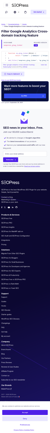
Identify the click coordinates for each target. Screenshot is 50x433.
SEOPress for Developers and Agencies (15, 266)
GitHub (25, 67)
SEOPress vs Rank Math (10, 284)
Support (4, 297)
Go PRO (24, 96)
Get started (38, 12)
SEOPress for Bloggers (9, 258)
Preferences (25, 425)
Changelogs (5, 323)
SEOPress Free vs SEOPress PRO (13, 279)
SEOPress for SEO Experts (10, 271)
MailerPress (5, 389)
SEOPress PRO (6, 223)
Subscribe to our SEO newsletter (13, 380)
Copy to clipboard (12, 74)
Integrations (5, 240)
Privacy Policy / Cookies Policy (24, 430)
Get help (4, 332)
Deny (25, 419)
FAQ (2, 327)
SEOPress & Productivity (10, 275)
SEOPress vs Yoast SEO (10, 288)
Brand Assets (6, 349)
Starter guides (6, 314)
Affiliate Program (7, 371)
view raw (44, 65)
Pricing (3, 244)
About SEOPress (7, 345)
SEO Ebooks (5, 310)
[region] (25, 57)
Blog (3, 354)
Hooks (3, 306)
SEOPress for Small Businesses (12, 262)
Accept (25, 412)
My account (5, 336)
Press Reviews (6, 362)
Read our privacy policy (32, 166)
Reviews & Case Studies (10, 367)
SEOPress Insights (7, 227)
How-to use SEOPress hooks (11, 80)
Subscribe (9, 159)
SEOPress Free (6, 218)
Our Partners (6, 358)
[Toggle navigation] (7, 5)
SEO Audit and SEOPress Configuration (15, 236)
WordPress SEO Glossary (10, 319)
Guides (3, 301)
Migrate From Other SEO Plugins (13, 253)
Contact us (5, 375)
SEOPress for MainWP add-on (12, 231)
